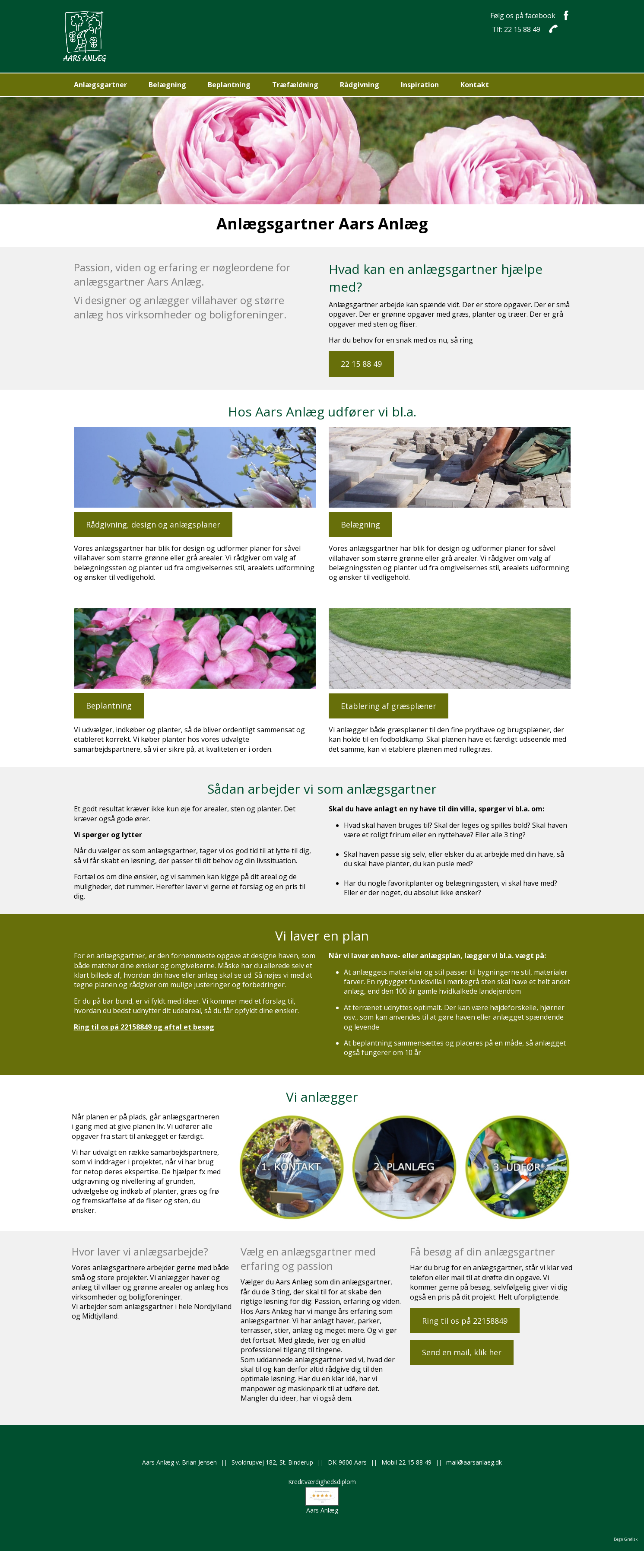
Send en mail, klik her (461, 1352)
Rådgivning (359, 84)
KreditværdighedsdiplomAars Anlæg (322, 1496)
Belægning (167, 84)
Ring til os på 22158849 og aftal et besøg (144, 1027)
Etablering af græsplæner (388, 706)
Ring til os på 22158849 (465, 1321)
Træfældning (295, 84)
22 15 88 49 (361, 364)
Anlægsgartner (100, 84)
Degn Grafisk (626, 1539)
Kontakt (474, 84)
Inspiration (420, 84)
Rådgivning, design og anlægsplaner (153, 524)
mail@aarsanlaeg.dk (474, 1462)
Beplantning (229, 84)
